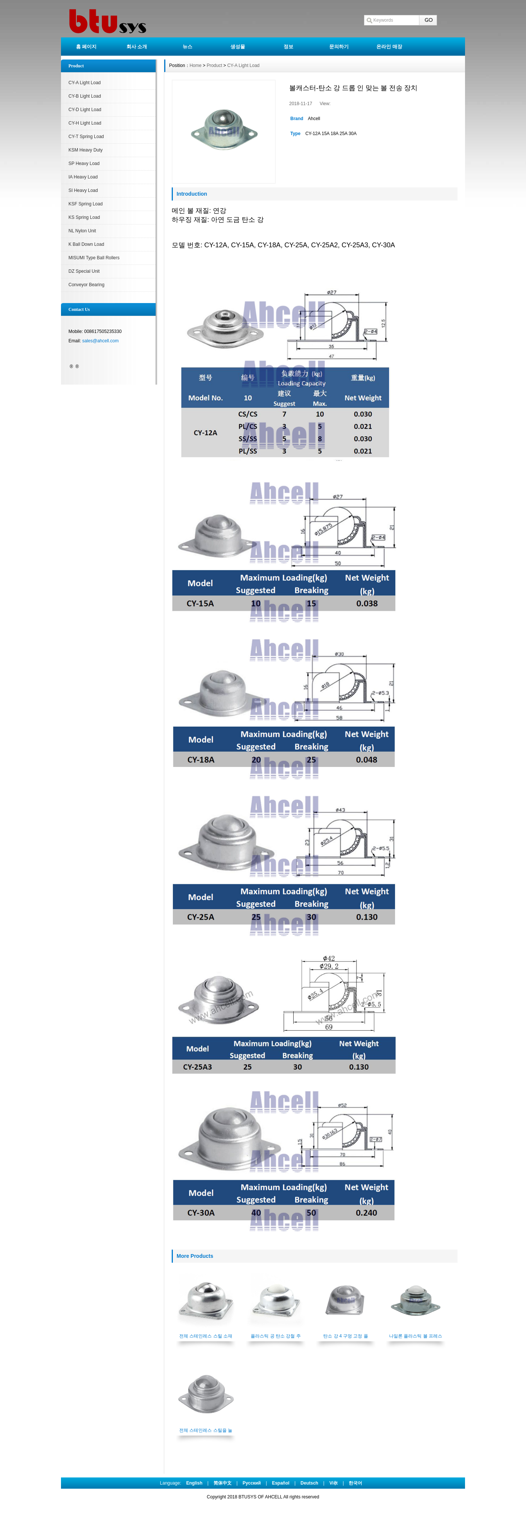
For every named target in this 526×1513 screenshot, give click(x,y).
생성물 (237, 46)
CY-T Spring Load (86, 136)
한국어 (355, 1483)
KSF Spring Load (85, 204)
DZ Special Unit (84, 271)
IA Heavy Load (83, 177)
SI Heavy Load (83, 190)
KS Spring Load (84, 217)
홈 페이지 (86, 46)
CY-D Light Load (84, 109)
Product (214, 65)
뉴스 (187, 46)
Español (281, 1483)
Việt (334, 1483)
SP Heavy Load (84, 163)
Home (196, 65)
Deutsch (309, 1483)
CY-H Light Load (84, 123)
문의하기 (339, 46)
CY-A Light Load (84, 82)
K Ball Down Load (86, 244)
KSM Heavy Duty (85, 150)
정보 (288, 46)
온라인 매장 (389, 46)
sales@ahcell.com (100, 340)
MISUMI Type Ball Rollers (93, 257)
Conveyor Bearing (86, 284)
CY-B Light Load (84, 96)
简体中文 (223, 1483)
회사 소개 (136, 46)
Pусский (252, 1483)
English (194, 1483)
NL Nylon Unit (82, 230)
